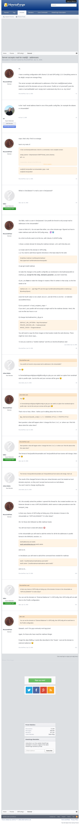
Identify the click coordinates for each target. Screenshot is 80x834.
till (4, 118)
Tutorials (6, 12)
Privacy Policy (74, 819)
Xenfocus (13, 816)
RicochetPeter (28, 60)
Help (58, 816)
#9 (76, 489)
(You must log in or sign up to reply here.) (67, 656)
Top (73, 816)
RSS (77, 817)
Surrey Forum (75, 822)
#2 (76, 117)
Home (68, 816)
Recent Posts (21, 17)
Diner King (51, 734)
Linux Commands (43, 12)
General (13, 60)
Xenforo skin (6, 816)
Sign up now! (40, 680)
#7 (76, 429)
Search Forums (9, 17)
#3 (76, 178)
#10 (76, 573)
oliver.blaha (7, 373)
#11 (76, 604)
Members (31, 12)
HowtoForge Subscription (59, 12)
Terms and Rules (65, 819)
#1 (76, 93)
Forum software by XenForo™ (16, 819)
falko (4, 204)
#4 (76, 202)
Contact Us (52, 816)
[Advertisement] (40, 34)
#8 (76, 461)
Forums (22, 12)
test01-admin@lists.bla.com (28, 544)
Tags (14, 12)
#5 (76, 348)
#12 (76, 647)
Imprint (63, 816)
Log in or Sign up (71, 1)
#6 (76, 382)
